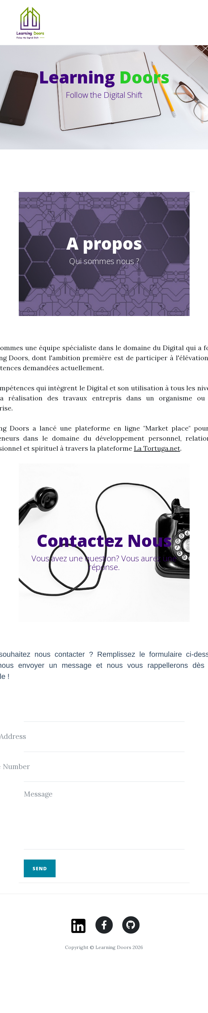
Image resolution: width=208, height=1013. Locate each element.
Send (39, 868)
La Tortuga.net (157, 448)
